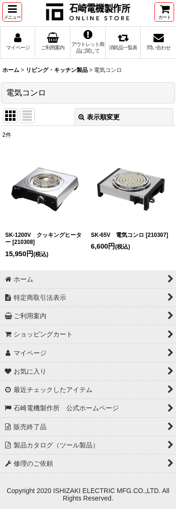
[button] (12, 12)
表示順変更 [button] (99, 117)
